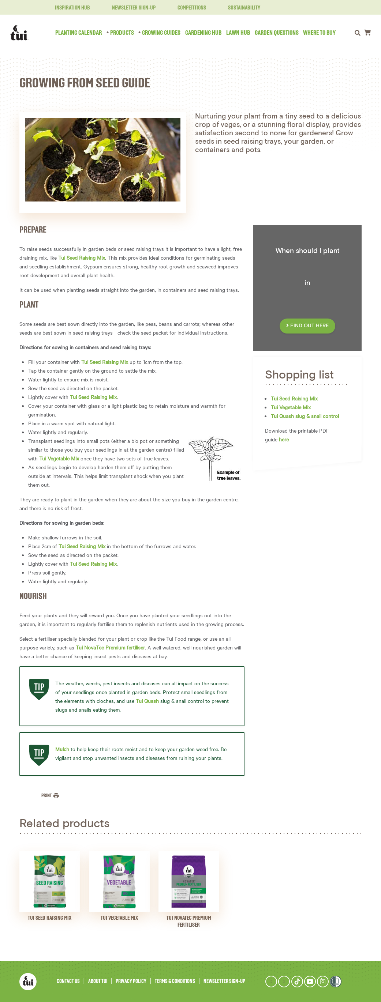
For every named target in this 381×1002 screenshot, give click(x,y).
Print (46, 795)
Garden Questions (277, 33)
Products (122, 33)
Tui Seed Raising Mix (81, 257)
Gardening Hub (203, 33)
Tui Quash (147, 700)
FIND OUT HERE (307, 326)
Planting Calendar (78, 33)
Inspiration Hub (68, 8)
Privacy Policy (131, 981)
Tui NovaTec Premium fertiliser (110, 647)
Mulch (62, 749)
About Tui (97, 981)
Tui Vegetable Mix (59, 458)
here (284, 439)
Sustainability (239, 8)
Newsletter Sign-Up (129, 8)
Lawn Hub (238, 33)
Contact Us (68, 981)
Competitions (187, 8)
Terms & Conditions (175, 981)
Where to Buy (319, 33)
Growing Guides (161, 33)
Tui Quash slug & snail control (305, 415)
